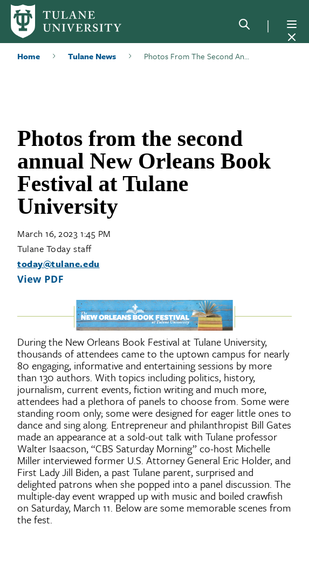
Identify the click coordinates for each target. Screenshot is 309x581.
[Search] (244, 26)
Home (28, 56)
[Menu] (291, 24)
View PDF (40, 278)
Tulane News (92, 56)
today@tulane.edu (58, 263)
